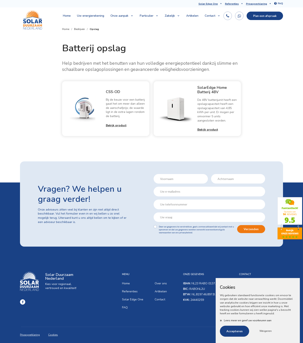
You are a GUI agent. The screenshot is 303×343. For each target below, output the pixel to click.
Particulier (149, 16)
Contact (212, 16)
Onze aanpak (121, 16)
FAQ (278, 3)
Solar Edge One (208, 3)
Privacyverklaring (256, 3)
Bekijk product (116, 125)
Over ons (161, 283)
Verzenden (251, 229)
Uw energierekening (90, 16)
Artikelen (192, 16)
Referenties (232, 3)
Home (67, 16)
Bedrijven (79, 29)
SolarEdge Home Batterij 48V (212, 90)
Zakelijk (172, 16)
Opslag (94, 29)
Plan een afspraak (264, 16)
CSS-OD (113, 91)
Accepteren (234, 331)
